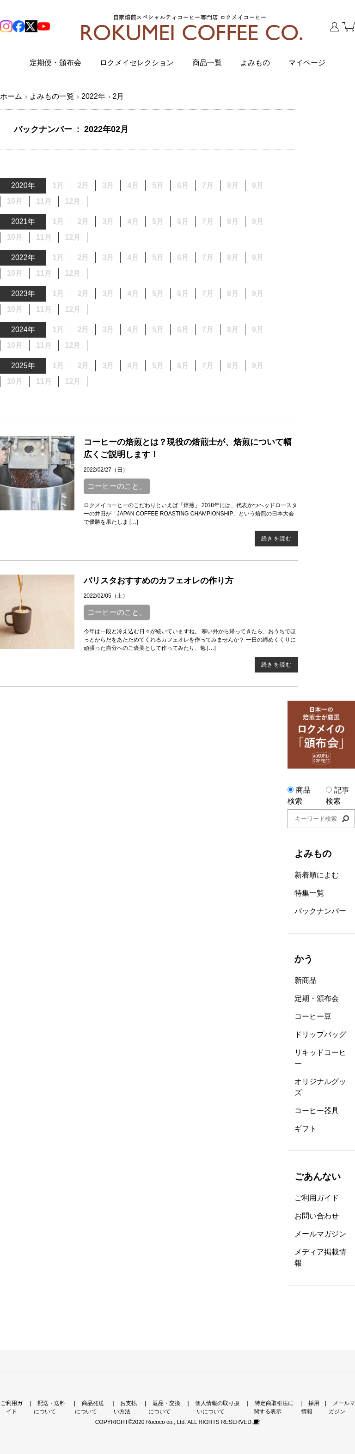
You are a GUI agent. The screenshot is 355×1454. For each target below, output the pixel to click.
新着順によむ (316, 875)
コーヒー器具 (316, 1111)
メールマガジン (320, 1234)
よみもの (255, 63)
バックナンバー (320, 911)
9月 (257, 185)
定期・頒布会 (316, 998)
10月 (15, 201)
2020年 (23, 185)
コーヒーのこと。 (117, 486)
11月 (44, 201)
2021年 (23, 221)
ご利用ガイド (316, 1198)
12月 (73, 201)
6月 (183, 257)
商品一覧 (207, 63)
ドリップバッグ (320, 1034)
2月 (83, 221)
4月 (133, 221)
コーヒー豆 (312, 1016)
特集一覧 (309, 893)
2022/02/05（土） (106, 596)
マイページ (306, 63)
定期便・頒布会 (55, 63)
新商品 (305, 980)
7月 (208, 257)
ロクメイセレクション (137, 63)
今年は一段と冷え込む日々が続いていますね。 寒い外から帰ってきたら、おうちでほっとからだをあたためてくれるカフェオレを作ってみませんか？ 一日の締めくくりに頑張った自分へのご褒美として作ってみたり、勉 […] (190, 639)
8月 (233, 221)
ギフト (305, 1129)
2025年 (23, 366)
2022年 (23, 257)
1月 (58, 221)
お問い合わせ (316, 1216)
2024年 (23, 329)
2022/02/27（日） (106, 469)
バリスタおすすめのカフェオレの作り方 (158, 580)
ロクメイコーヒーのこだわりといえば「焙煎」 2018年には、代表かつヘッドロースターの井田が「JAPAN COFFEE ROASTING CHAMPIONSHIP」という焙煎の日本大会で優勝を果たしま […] (190, 513)
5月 (158, 293)
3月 (108, 366)
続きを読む (276, 538)
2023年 (23, 293)
